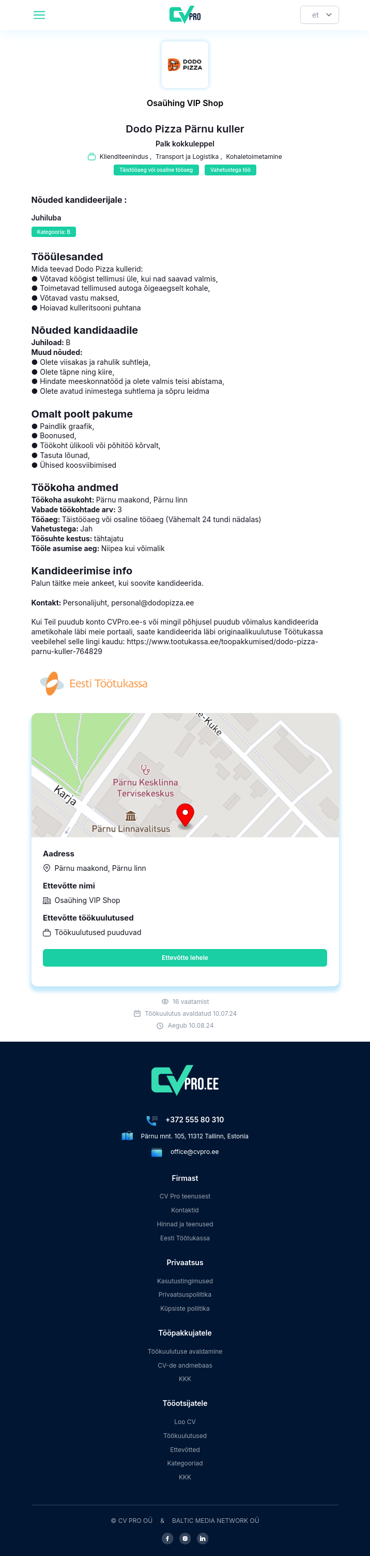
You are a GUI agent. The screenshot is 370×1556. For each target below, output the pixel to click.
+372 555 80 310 (194, 1119)
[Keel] (319, 15)
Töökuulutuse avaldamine (185, 1351)
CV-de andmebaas (185, 1365)
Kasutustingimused (185, 1281)
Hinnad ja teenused (185, 1224)
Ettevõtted (185, 1450)
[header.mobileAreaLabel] (39, 15)
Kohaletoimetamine (254, 156)
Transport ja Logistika (187, 156)
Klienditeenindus (124, 156)
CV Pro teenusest (185, 1196)
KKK (185, 1379)
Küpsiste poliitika (184, 1308)
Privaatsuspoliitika (185, 1294)
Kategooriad (185, 1463)
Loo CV (185, 1422)
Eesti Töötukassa (185, 1238)
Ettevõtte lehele (185, 957)
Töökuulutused (185, 1436)
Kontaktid (184, 1210)
